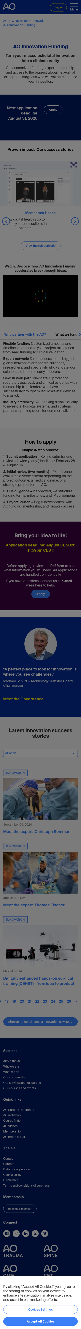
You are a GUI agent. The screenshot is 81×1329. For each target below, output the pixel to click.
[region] (40, 1302)
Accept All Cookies (40, 1321)
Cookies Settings (40, 1309)
